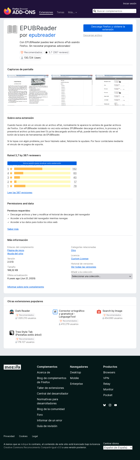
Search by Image (112, 310)
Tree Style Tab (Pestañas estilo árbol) (28, 333)
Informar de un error (49, 420)
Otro (73, 250)
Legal (35, 436)
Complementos (47, 366)
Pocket (107, 395)
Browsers (109, 372)
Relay (106, 383)
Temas (60, 12)
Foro (40, 414)
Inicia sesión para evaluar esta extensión (42, 163)
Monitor (108, 389)
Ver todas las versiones (83, 267)
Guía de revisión (47, 426)
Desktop (75, 372)
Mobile (74, 378)
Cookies (23, 436)
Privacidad (9, 436)
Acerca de (43, 372)
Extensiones (46, 12)
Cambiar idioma (111, 443)
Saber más (13, 229)
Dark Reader (22, 310)
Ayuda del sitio (15, 253)
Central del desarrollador (52, 393)
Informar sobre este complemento (25, 287)
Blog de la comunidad (51, 409)
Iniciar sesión (129, 3)
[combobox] (114, 11)
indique (24, 444)
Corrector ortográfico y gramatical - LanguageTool (71, 313)
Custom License (79, 258)
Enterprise (76, 383)
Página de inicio (15, 250)
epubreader (42, 35)
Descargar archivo (92, 35)
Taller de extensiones (50, 387)
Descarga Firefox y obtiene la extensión (108, 28)
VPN (106, 378)
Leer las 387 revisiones (19, 192)
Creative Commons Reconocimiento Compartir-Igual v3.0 (33, 447)
